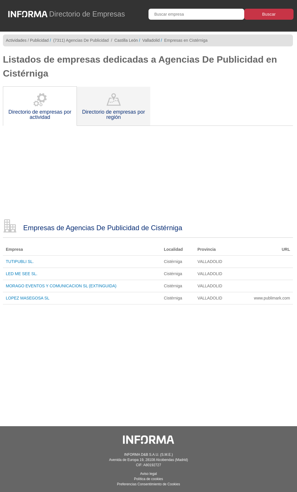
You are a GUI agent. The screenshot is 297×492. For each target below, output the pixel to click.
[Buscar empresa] (196, 14)
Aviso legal (148, 474)
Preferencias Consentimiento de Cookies (148, 484)
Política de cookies (148, 479)
